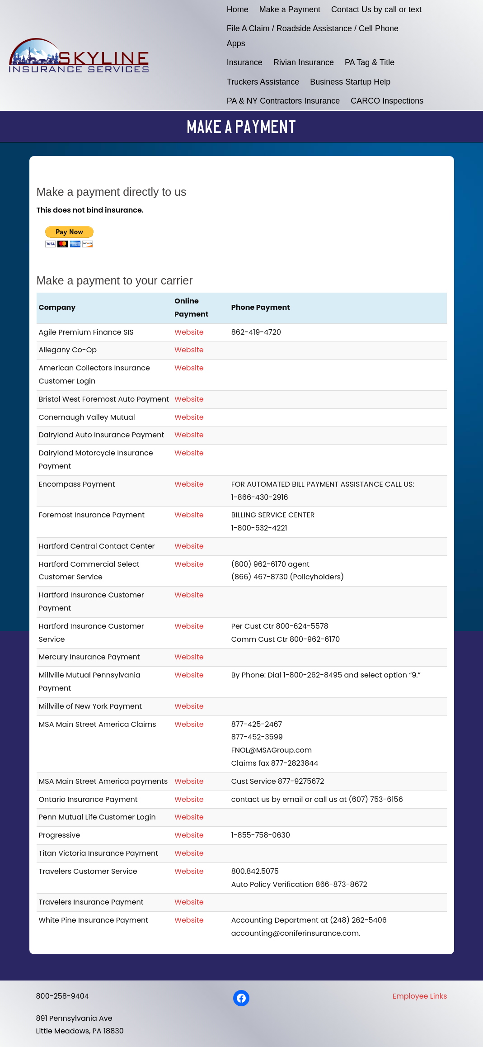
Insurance (245, 62)
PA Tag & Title (369, 62)
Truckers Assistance (263, 81)
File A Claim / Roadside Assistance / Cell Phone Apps (313, 35)
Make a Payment (289, 9)
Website (188, 332)
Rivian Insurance (303, 62)
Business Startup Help (350, 81)
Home (238, 9)
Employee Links (420, 996)
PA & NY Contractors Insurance (283, 100)
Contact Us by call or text (376, 9)
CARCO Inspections (387, 100)
